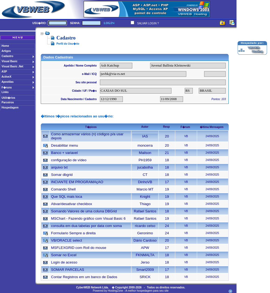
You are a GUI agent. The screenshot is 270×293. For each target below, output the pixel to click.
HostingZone (115, 290)
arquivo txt (59, 167)
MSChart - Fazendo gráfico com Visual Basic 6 (88, 218)
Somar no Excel (63, 255)
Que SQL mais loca (66, 197)
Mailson (145, 153)
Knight (145, 197)
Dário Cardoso (145, 240)
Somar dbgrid (62, 175)
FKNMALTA (145, 255)
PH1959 (145, 160)
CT (145, 175)
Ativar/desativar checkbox (71, 204)
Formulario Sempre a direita (73, 233)
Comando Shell (63, 189)
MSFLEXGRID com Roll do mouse (78, 248)
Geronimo (145, 233)
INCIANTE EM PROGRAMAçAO (77, 182)
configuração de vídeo (68, 160)
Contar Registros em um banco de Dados (84, 277)
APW (145, 248)
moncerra (145, 145)
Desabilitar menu (64, 145)
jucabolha (145, 167)
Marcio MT (145, 189)
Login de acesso (64, 262)
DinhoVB (145, 182)
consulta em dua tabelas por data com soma (86, 226)
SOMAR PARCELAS (67, 270)
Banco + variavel (64, 153)
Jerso (145, 262)
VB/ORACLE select (66, 240)
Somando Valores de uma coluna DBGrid (84, 211)
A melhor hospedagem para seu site (146, 290)
